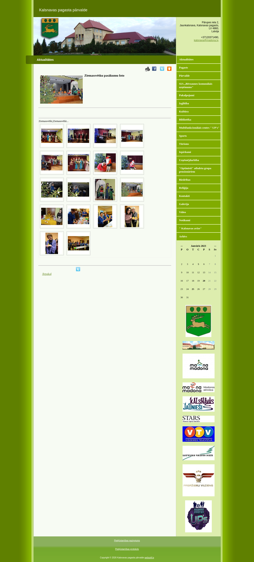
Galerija (184, 204)
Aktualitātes (186, 59)
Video (182, 212)
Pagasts (183, 67)
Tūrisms (184, 143)
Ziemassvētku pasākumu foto (104, 75)
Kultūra (184, 111)
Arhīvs (183, 236)
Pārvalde (184, 75)
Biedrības (184, 179)
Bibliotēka (185, 119)
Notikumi (184, 220)
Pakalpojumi (186, 95)
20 (204, 280)
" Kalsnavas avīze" (190, 228)
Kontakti (184, 195)
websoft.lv (149, 557)
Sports (183, 135)
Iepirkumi (185, 152)
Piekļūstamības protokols (127, 549)
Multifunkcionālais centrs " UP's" (199, 127)
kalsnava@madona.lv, (206, 40)
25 (193, 289)
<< (182, 246)
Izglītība (184, 103)
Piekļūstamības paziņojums (127, 540)
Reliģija (183, 187)
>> (215, 246)
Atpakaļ (47, 274)
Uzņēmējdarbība (189, 160)
